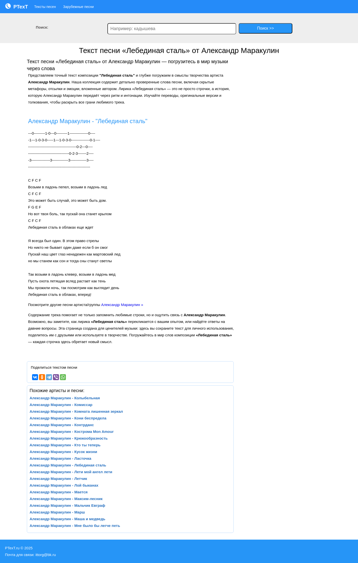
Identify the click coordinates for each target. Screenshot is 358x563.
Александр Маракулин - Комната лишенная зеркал (76, 411)
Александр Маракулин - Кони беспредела (68, 418)
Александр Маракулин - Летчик (58, 478)
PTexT (16, 6)
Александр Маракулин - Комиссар (61, 405)
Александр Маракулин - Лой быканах (64, 485)
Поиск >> (265, 28)
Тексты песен (45, 7)
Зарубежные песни (78, 7)
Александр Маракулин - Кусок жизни (63, 452)
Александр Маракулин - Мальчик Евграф (67, 505)
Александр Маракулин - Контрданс (62, 425)
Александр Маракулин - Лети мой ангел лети (71, 472)
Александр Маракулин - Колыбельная (65, 398)
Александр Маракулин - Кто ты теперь (65, 445)
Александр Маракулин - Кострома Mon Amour (72, 431)
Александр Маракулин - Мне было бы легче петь (75, 525)
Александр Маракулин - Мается (59, 492)
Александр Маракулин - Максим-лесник (66, 499)
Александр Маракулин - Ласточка (60, 458)
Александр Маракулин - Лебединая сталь (68, 465)
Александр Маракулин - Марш (57, 512)
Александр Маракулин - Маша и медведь (67, 519)
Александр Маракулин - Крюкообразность (69, 438)
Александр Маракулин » (122, 305)
